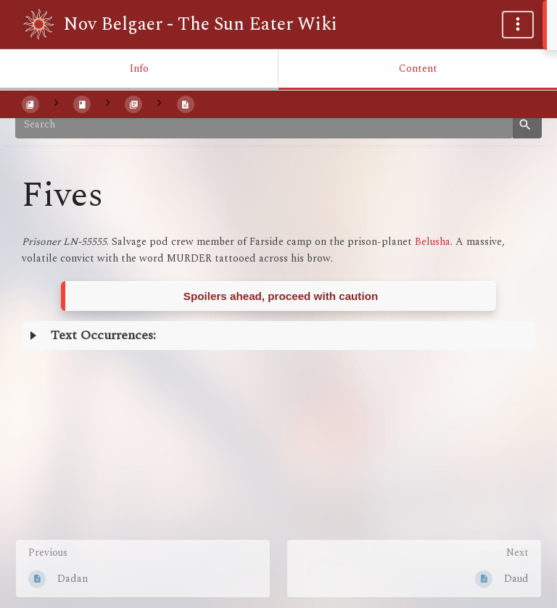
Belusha (432, 241)
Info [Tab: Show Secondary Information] (139, 68)
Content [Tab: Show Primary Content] (418, 68)
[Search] (264, 123)
